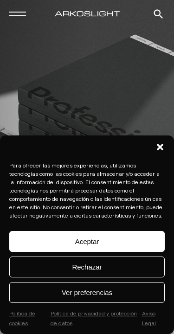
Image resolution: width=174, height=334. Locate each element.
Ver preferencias (87, 292)
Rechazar (87, 267)
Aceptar (87, 241)
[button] (160, 147)
